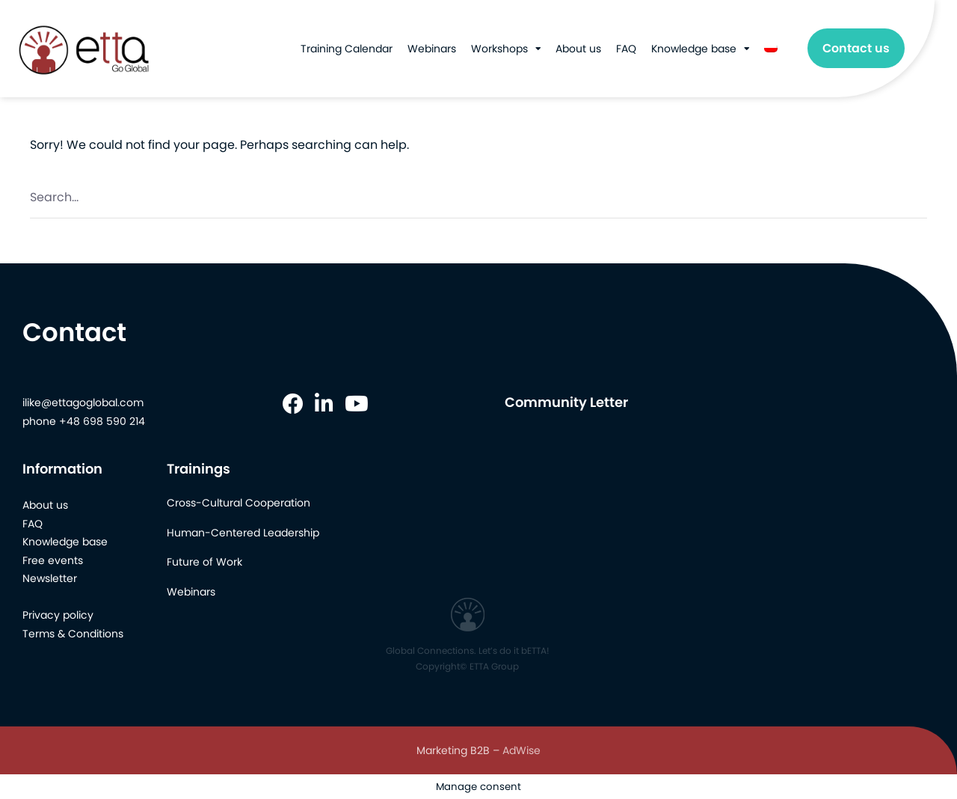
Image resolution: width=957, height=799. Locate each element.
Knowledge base (693, 48)
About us (578, 48)
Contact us (856, 48)
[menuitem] (771, 48)
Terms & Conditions (72, 633)
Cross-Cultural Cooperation (238, 502)
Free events (52, 560)
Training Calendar (347, 48)
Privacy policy (57, 614)
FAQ (626, 48)
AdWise (521, 750)
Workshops (499, 48)
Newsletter (49, 578)
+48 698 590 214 (102, 421)
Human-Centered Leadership (243, 532)
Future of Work (204, 561)
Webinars (431, 48)
